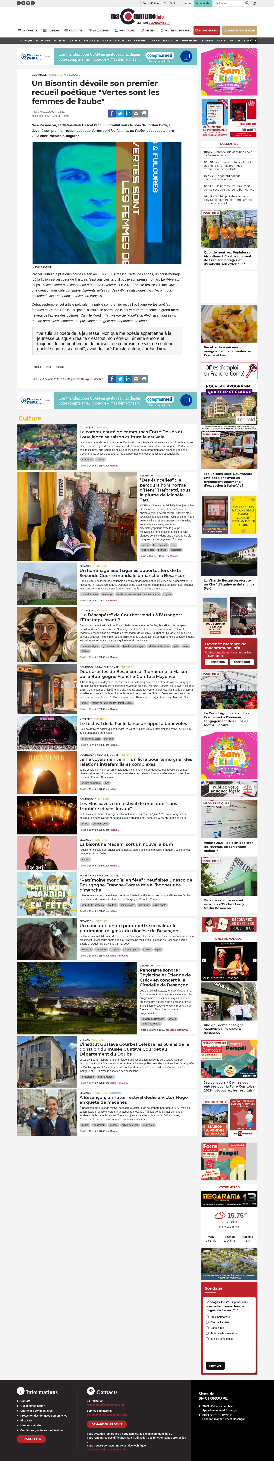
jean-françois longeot (133, 646)
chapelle (115, 949)
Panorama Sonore (151, 1023)
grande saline (127, 905)
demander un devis (107, 1424)
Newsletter (31, 1439)
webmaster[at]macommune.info (107, 1449)
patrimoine (144, 905)
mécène (113, 1125)
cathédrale (101, 949)
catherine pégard (89, 646)
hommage (107, 594)
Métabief (86, 719)
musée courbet (105, 1077)
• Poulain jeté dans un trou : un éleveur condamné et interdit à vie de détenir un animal (228, 200)
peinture (162, 550)
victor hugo (148, 1125)
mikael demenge (130, 1125)
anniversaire (87, 1077)
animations (86, 459)
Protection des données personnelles (43, 1415)
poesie (60, 366)
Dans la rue (217, 1327)
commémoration (89, 594)
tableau (85, 651)
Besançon (39, 74)
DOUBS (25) (87, 427)
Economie (115, 1093)
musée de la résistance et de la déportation (137, 594)
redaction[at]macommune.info (106, 1404)
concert (172, 1019)
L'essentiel (229, 144)
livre (48, 366)
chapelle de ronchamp (92, 905)
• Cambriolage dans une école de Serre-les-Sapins (228, 153)
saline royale (159, 905)
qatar (176, 646)
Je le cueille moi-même (224, 1333)
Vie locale (72, 74)
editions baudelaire (90, 783)
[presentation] (204, 960)
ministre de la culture (158, 646)
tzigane (167, 594)
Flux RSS (26, 1420)
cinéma (100, 459)
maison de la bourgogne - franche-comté (112, 703)
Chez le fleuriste (220, 1322)
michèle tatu (148, 550)
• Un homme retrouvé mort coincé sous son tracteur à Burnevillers (229, 187)
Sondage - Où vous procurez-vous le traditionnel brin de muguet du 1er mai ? (227, 1306)
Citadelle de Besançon (153, 1019)
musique (108, 738)
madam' (85, 859)
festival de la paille (90, 738)
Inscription (216, 661)
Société (174, 475)
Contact (25, 1400)
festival (84, 823)
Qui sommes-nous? (32, 1405)
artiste (37, 366)
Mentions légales (31, 1425)
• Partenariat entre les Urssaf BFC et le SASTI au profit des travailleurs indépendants (227, 165)
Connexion (242, 661)
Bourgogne (88, 799)
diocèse (147, 949)
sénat (185, 646)
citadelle (112, 905)
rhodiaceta (176, 550)
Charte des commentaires (36, 1410)
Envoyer (215, 1366)
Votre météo (229, 1187)
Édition (142, 22)
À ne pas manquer (229, 938)
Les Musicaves (100, 823)
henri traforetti (160, 545)
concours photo (131, 949)
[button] (247, 3)
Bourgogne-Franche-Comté (99, 667)
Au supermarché (220, 1316)
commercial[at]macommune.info (107, 1414)
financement (99, 1125)
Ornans (85, 1039)
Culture (55, 74)
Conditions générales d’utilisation (41, 1430)
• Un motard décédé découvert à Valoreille (222, 177)
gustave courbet (111, 646)
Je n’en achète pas (222, 1338)
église (158, 949)
